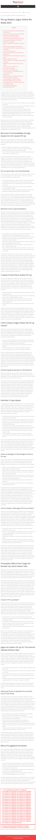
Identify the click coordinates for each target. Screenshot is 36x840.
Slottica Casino (6, 74)
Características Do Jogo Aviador (10, 85)
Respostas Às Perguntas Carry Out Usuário (12, 80)
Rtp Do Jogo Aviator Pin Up (9, 87)
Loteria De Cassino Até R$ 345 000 (10, 70)
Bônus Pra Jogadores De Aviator (10, 59)
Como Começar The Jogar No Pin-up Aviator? (12, 46)
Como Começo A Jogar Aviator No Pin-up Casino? (13, 38)
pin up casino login (21, 167)
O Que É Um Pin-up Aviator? (9, 51)
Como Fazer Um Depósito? (9, 68)
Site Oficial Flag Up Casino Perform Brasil (12, 79)
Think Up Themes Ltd (15, 836)
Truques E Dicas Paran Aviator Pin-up (11, 37)
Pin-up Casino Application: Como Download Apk (13, 34)
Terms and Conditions (18, 838)
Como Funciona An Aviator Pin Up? (10, 66)
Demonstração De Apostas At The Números (12, 40)
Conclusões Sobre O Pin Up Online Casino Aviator (14, 82)
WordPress (27, 836)
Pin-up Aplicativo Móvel (8, 84)
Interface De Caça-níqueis (8, 41)
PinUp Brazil (27, 12)
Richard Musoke (6, 12)
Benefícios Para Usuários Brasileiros (11, 35)
